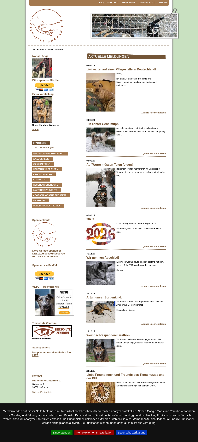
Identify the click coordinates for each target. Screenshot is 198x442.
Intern (163, 2)
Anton (35, 129)
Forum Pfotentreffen (46, 206)
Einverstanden (62, 432)
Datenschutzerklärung (131, 432)
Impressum (128, 2)
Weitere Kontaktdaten (42, 392)
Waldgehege (41, 159)
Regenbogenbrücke (45, 185)
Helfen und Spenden (45, 169)
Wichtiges (39, 200)
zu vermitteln (41, 164)
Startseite (39, 143)
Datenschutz (147, 2)
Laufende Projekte (45, 190)
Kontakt (113, 2)
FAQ (101, 2)
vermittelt (39, 179)
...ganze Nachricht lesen (153, 113)
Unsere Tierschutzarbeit (48, 153)
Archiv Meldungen (44, 147)
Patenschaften (42, 174)
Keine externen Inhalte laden (94, 432)
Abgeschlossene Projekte (50, 195)
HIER (35, 355)
